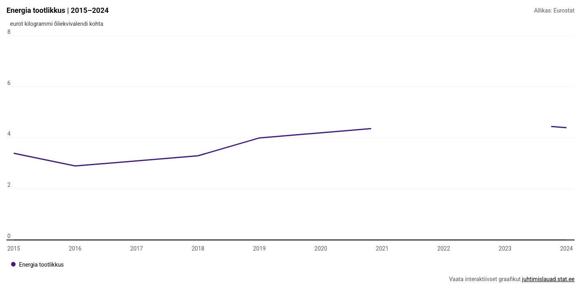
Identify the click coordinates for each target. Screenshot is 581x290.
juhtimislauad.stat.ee (548, 279)
